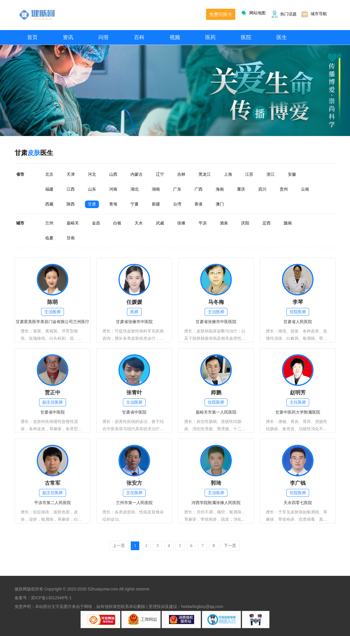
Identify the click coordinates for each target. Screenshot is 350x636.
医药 (210, 37)
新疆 (156, 204)
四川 (262, 189)
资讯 (68, 37)
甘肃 (92, 204)
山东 (92, 189)
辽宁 (160, 174)
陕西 (71, 204)
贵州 (284, 189)
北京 (49, 174)
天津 (71, 174)
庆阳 (245, 223)
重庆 (241, 189)
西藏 (49, 204)
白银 (117, 223)
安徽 (292, 174)
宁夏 (134, 204)
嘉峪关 (73, 223)
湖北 (134, 189)
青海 (113, 204)
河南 (113, 189)
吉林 (181, 174)
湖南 (156, 189)
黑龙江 (204, 174)
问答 (103, 37)
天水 (139, 223)
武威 (160, 223)
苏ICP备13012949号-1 (51, 597)
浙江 (271, 174)
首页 (32, 37)
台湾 (177, 204)
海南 (220, 189)
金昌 (96, 223)
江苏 (249, 174)
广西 (198, 189)
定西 (266, 223)
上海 (228, 174)
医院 (246, 37)
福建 (49, 189)
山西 (113, 174)
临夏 (49, 238)
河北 (92, 174)
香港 (198, 204)
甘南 (71, 238)
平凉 (202, 223)
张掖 (181, 223)
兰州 (49, 223)
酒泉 (224, 223)
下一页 (230, 545)
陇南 (288, 223)
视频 (175, 37)
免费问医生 (220, 14)
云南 (305, 189)
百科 (139, 37)
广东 (177, 189)
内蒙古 (136, 174)
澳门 (220, 204)
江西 (71, 189)
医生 (281, 37)
